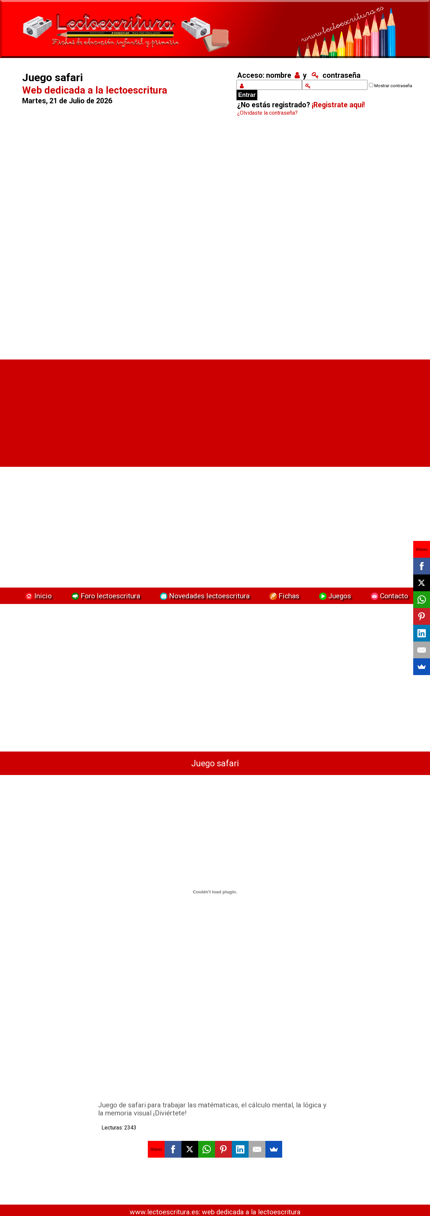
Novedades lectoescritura (204, 596)
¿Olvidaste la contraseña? (267, 113)
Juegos (334, 596)
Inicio (37, 596)
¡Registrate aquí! (338, 105)
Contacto (388, 596)
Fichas (283, 596)
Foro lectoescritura (105, 596)
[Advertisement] (121, 239)
